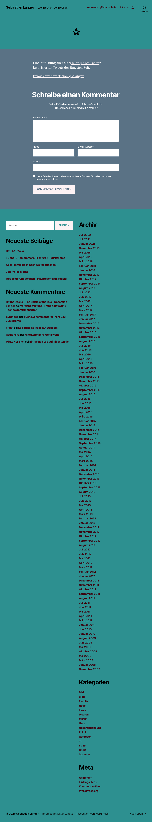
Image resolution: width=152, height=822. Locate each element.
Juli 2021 (85, 239)
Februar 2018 (87, 265)
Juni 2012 (85, 553)
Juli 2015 (85, 398)
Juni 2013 (85, 500)
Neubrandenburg (90, 727)
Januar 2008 (87, 664)
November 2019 (89, 248)
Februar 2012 (87, 571)
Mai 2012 (85, 558)
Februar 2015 (87, 421)
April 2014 (85, 456)
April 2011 (85, 616)
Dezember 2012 (89, 527)
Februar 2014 (87, 465)
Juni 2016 (85, 350)
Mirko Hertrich (15, 341)
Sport (82, 750)
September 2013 (89, 487)
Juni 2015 (85, 403)
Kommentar (40, 117)
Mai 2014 (85, 452)
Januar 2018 (87, 270)
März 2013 (86, 514)
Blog (82, 696)
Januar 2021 (87, 243)
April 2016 (85, 358)
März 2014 (86, 460)
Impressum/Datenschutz (101, 7)
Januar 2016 (87, 372)
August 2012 (87, 545)
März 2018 (86, 261)
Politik (83, 732)
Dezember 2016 (89, 323)
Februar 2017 (87, 314)
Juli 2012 (85, 549)
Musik (83, 719)
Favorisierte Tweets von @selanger (59, 76)
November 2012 (89, 531)
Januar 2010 (87, 633)
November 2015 (89, 381)
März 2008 (86, 660)
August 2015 (87, 394)
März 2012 (85, 567)
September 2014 (89, 443)
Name (36, 147)
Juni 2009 (85, 642)
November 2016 (89, 327)
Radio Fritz (13, 334)
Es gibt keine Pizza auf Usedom (38, 327)
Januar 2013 (87, 522)
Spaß (82, 745)
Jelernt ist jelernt (17, 271)
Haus (82, 705)
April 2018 (85, 257)
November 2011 (89, 585)
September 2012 (89, 540)
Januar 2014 (87, 469)
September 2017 (89, 283)
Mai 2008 (85, 655)
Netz (82, 723)
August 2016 (87, 341)
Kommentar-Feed (90, 786)
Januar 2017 (87, 319)
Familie (83, 701)
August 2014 (87, 447)
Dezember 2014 (89, 429)
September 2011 (89, 593)
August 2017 (87, 288)
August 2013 (87, 491)
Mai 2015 (85, 407)
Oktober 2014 (87, 438)
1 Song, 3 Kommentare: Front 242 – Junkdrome (35, 257)
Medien (83, 714)
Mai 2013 (85, 505)
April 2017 (85, 305)
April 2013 (85, 509)
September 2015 (89, 389)
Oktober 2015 (87, 385)
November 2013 (89, 478)
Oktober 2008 (88, 651)
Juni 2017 (85, 296)
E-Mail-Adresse (85, 147)
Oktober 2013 (87, 483)
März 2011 (85, 620)
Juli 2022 (85, 234)
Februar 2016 (87, 367)
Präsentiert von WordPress (91, 813)
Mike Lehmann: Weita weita (42, 334)
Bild (81, 692)
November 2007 (89, 669)
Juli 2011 (84, 602)
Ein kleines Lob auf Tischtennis (49, 341)
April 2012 (85, 562)
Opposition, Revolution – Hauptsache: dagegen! (36, 278)
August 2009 (87, 638)
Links (122, 7)
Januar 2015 (87, 425)
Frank (9, 327)
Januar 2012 (87, 576)
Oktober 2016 (87, 332)
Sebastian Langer (20, 7)
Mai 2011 (84, 611)
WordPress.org (89, 790)
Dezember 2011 (89, 580)
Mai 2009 (85, 647)
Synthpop (12, 316)
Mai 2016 (85, 354)
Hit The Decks (15, 250)
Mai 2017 (85, 301)
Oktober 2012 (87, 536)
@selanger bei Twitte (84, 63)
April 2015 (85, 412)
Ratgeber (85, 736)
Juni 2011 (85, 607)
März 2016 (86, 363)
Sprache (84, 754)
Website (37, 161)
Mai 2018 (85, 252)
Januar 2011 (87, 624)
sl (128, 7)
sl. (80, 741)
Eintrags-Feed (88, 782)
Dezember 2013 (89, 474)
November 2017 (89, 274)
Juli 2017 (85, 292)
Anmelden (85, 777)
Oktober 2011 (87, 589)
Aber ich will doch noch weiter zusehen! (31, 264)
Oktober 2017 (87, 279)
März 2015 (86, 416)
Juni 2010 (85, 629)
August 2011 (87, 598)
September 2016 (89, 336)
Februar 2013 (87, 518)
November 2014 (89, 434)
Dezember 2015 (89, 376)
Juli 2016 (85, 345)
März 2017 (85, 310)
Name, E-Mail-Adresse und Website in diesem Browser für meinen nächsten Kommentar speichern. (73, 178)
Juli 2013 (85, 496)
